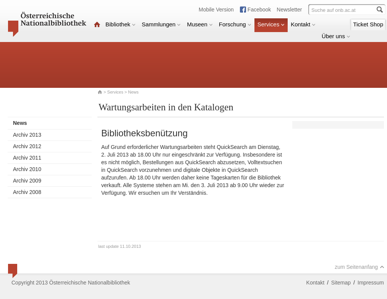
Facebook (259, 9)
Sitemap (341, 283)
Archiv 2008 (27, 192)
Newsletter (289, 9)
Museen (199, 24)
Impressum (371, 283)
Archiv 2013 (27, 135)
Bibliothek (120, 24)
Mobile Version (216, 9)
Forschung (235, 24)
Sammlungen (161, 24)
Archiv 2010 (27, 169)
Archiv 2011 (27, 158)
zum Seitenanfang (359, 267)
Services (271, 24)
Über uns (336, 36)
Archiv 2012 (27, 146)
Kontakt (303, 24)
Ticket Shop (368, 24)
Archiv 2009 (27, 181)
